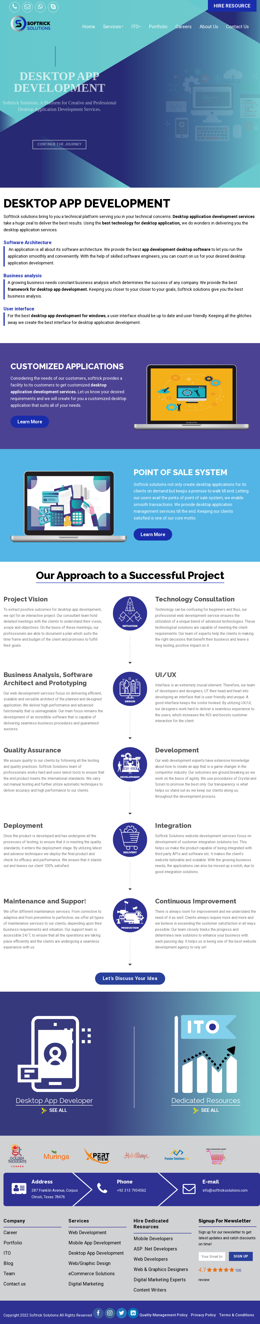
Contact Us (237, 26)
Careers (183, 26)
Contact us (15, 1284)
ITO (136, 26)
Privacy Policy (203, 1315)
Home (88, 26)
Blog (8, 1263)
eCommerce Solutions (91, 1273)
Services (113, 26)
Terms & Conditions (236, 1315)
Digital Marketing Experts (160, 1279)
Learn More (30, 422)
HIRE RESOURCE (232, 6)
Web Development (87, 1232)
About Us (208, 26)
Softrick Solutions (44, 1315)
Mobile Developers (153, 1238)
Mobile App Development (94, 1243)
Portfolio (158, 26)
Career (10, 1232)
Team (9, 1273)
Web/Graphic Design (89, 1263)
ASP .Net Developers (155, 1249)
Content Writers (150, 1290)
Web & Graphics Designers (161, 1269)
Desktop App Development (96, 1253)
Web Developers (151, 1259)
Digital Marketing (85, 1284)
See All (58, 1110)
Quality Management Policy (163, 1315)
